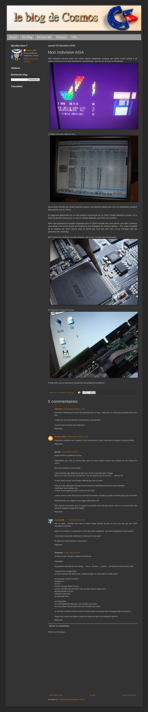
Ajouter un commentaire (59, 626)
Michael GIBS (60, 437)
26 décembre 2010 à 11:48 (74, 409)
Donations (61, 37)
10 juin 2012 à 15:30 (77, 520)
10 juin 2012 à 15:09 (69, 452)
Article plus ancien (129, 695)
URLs (74, 37)
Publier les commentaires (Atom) (72, 699)
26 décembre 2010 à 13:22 (77, 437)
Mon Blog (27, 37)
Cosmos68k (60, 520)
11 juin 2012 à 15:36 (71, 553)
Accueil (13, 37)
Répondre (58, 429)
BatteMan (59, 409)
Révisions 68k (44, 37)
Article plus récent (56, 695)
